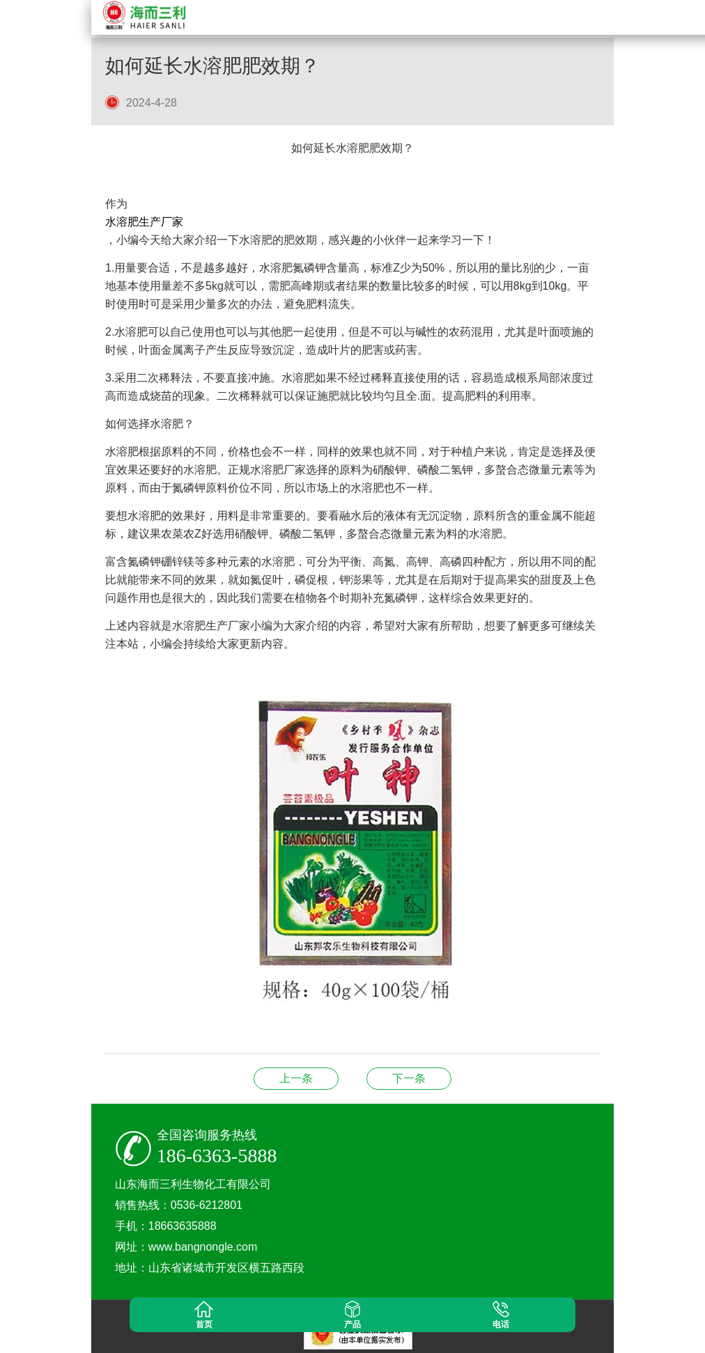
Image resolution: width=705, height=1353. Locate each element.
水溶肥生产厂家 (144, 222)
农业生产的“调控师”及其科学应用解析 (296, 1078)
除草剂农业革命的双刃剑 (409, 1078)
